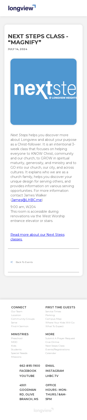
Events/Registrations (57, 349)
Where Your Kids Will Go (59, 322)
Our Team (17, 311)
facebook (27, 371)
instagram (54, 371)
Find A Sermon (20, 326)
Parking (50, 315)
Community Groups (23, 318)
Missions (16, 356)
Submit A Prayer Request (60, 338)
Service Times (53, 311)
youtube (27, 376)
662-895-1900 (29, 365)
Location (16, 315)
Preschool (17, 338)
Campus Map (53, 318)
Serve (14, 322)
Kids (13, 345)
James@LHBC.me (27, 200)
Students (16, 349)
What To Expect (54, 326)
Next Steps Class (54, 345)
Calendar (50, 353)
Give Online (52, 342)
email (50, 365)
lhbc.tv (51, 376)
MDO (14, 342)
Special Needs (19, 353)
